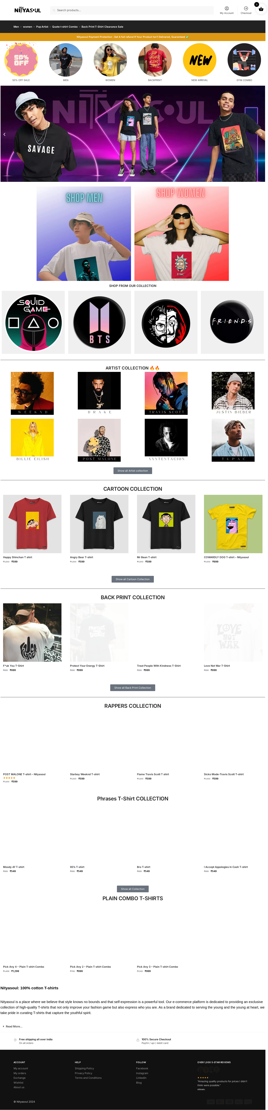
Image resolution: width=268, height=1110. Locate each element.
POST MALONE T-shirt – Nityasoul (24, 772)
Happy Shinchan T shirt (17, 555)
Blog (139, 1080)
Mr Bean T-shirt (146, 555)
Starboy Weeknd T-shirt (85, 772)
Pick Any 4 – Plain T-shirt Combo (23, 964)
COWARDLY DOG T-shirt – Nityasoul (226, 555)
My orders (20, 1071)
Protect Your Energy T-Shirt (87, 663)
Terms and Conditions (88, 1075)
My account (21, 1066)
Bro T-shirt (143, 865)
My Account (227, 10)
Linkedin (141, 1075)
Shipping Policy (84, 1066)
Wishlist (18, 1080)
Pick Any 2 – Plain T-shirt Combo (90, 964)
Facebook (142, 1066)
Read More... (14, 1024)
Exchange (20, 1075)
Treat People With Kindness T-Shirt (159, 663)
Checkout (246, 10)
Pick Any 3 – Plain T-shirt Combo (157, 964)
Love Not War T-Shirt (217, 663)
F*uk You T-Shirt (13, 663)
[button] (4, 132)
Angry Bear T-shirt (81, 555)
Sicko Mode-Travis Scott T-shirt (224, 772)
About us (19, 1085)
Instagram (142, 1071)
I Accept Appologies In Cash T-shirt (226, 865)
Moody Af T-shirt (13, 865)
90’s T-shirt (77, 865)
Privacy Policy (83, 1071)
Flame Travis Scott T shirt (153, 772)
